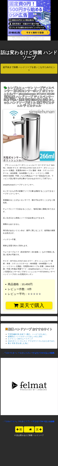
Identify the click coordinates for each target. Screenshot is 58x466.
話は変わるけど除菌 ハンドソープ (29, 55)
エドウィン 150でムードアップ (20, 339)
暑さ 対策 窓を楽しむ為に (18, 343)
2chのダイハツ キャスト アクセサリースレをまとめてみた (31, 341)
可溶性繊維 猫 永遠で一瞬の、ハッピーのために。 (28, 334)
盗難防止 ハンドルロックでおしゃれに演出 (25, 336)
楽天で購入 (29, 305)
